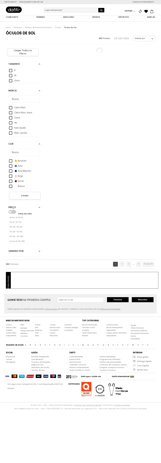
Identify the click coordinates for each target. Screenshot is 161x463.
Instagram (10, 362)
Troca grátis (143, 365)
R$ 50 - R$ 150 (15, 222)
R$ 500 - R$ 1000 (16, 237)
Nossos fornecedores (79, 367)
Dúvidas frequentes (40, 357)
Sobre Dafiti (74, 359)
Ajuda (133, 325)
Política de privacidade (110, 362)
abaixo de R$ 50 (16, 218)
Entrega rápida (144, 361)
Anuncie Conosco (108, 370)
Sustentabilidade (107, 357)
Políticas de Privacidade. (110, 309)
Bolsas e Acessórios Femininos (38, 28)
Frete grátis (142, 357)
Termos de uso (38, 370)
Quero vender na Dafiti (79, 370)
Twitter (9, 359)
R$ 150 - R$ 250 (16, 227)
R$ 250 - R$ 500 (16, 232)
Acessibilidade (76, 357)
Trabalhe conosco (77, 365)
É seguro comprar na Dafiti (112, 367)
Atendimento (37, 359)
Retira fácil (142, 370)
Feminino (18, 28)
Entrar (129, 11)
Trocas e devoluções (40, 362)
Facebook (10, 357)
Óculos (58, 28)
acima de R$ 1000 (17, 241)
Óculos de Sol (70, 28)
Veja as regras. (51, 309)
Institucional (75, 362)
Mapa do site (37, 365)
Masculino (142, 300)
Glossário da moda (40, 367)
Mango (23, 328)
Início (8, 28)
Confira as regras (122, 405)
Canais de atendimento (143, 2)
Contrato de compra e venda (113, 365)
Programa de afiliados (110, 359)
